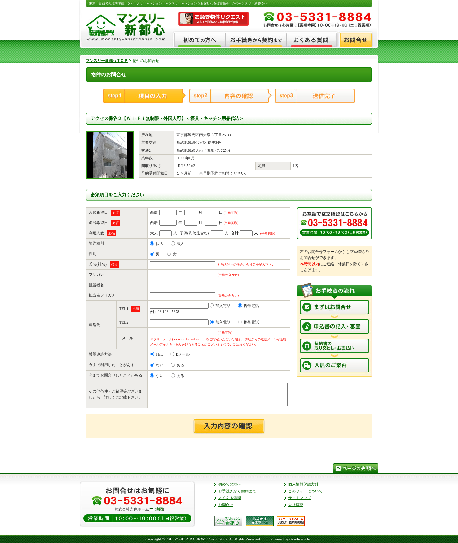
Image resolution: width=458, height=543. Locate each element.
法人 (177, 243)
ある (177, 365)
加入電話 (220, 305)
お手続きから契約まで (237, 491)
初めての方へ (229, 484)
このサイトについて (305, 491)
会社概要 (295, 505)
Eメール (180, 354)
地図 (159, 509)
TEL (156, 354)
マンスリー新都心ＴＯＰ (107, 61)
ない (156, 365)
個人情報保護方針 (303, 484)
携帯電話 (248, 305)
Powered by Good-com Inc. (291, 539)
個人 (156, 243)
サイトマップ (299, 498)
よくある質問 (229, 498)
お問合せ (225, 505)
